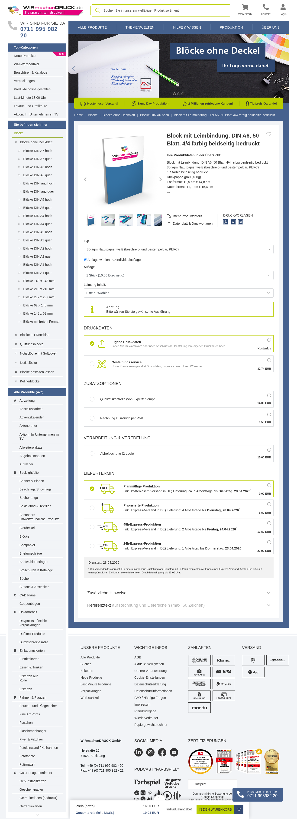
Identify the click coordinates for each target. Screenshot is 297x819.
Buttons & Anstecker (34, 587)
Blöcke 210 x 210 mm (39, 289)
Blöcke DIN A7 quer (37, 159)
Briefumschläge (30, 553)
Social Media (148, 741)
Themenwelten (140, 27)
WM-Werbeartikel (26, 64)
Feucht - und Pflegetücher (38, 705)
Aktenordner (28, 425)
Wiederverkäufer (146, 718)
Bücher (24, 578)
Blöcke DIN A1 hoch (37, 264)
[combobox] (161, 10)
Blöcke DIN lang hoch (39, 183)
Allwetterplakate (30, 447)
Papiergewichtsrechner (150, 725)
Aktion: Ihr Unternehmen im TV (36, 114)
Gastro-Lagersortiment (35, 772)
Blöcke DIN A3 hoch (37, 232)
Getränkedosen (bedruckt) (38, 797)
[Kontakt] (266, 10)
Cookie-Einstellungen (149, 677)
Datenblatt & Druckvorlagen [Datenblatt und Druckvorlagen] (193, 223)
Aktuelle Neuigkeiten (149, 664)
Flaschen (26, 722)
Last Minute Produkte (96, 684)
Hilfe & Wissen (187, 27)
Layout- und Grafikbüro (30, 106)
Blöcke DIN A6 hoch (37, 167)
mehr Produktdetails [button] (187, 216)
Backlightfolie (29, 472)
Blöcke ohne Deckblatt (36, 142)
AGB (137, 657)
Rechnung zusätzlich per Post (116, 418)
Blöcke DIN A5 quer (37, 208)
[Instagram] (150, 752)
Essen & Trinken (31, 667)
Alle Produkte (92, 27)
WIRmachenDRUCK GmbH (101, 741)
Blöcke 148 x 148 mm (39, 281)
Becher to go (28, 497)
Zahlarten (200, 647)
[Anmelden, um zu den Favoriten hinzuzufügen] (268, 134)
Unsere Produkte (100, 647)
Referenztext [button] (178, 605)
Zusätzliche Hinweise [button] (178, 593)
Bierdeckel (27, 528)
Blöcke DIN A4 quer (37, 224)
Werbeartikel (90, 698)
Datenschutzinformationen (153, 691)
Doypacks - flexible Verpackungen (33, 623)
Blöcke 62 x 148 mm (38, 305)
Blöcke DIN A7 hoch (37, 151)
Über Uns (271, 27)
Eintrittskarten (29, 659)
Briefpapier (27, 545)
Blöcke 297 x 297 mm (39, 297)
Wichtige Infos (150, 647)
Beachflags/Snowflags (35, 489)
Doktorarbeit (28, 612)
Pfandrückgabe (145, 711)
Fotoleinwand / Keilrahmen (38, 747)
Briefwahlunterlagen (33, 561)
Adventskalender (31, 417)
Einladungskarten (32, 650)
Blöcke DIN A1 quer (37, 273)
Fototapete (27, 756)
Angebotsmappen (32, 455)
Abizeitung (27, 400)
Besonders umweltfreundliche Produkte (39, 517)
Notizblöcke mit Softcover (38, 353)
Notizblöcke (28, 363)
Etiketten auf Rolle (28, 678)
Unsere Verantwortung (150, 671)
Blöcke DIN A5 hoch (37, 199)
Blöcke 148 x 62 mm (38, 313)
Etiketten (25, 689)
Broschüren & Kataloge (30, 72)
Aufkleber (26, 464)
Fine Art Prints (29, 714)
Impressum (142, 704)
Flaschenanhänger (32, 731)
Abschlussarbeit (30, 409)
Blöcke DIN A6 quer (37, 175)
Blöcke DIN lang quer (38, 191)
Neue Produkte (25, 55)
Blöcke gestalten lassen (37, 372)
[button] (245, 10)
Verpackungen (24, 80)
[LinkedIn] (138, 752)
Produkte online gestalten (32, 89)
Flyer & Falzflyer (31, 739)
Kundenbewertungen (218, 800)
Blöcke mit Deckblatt (34, 335)
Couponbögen (29, 603)
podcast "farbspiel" (156, 769)
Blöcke (19, 133)
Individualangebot (179, 809)
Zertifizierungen (207, 741)
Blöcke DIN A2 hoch (37, 248)
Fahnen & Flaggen (32, 697)
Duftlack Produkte (32, 633)
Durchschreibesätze (33, 642)
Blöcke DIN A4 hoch (37, 216)
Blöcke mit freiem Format (41, 321)
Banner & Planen (31, 481)
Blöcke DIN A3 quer (37, 240)
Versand (251, 647)
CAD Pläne (27, 595)
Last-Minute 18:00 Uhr (30, 97)
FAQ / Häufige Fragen (150, 698)
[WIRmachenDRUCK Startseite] (46, 10)
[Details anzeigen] (159, 797)
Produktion (231, 27)
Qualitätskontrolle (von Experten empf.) (123, 399)
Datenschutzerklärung (150, 684)
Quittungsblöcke (31, 344)
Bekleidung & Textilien (35, 506)
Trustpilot (199, 784)
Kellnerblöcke (29, 381)
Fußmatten (27, 764)
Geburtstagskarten (32, 781)
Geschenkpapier (31, 789)
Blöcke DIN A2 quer (37, 256)
